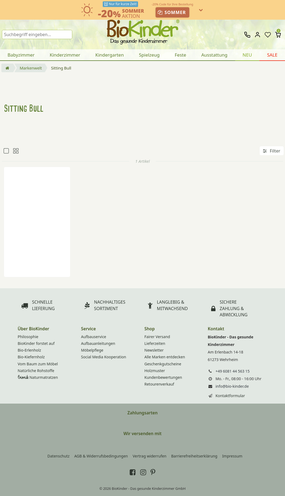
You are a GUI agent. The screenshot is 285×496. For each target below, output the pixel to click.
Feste (180, 55)
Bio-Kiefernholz (31, 356)
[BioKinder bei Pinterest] (153, 472)
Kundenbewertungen (163, 377)
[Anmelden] (257, 34)
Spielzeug (149, 55)
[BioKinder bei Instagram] (143, 472)
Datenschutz (58, 456)
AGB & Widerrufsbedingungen (101, 456)
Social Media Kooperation (103, 356)
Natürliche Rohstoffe (36, 370)
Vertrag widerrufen (149, 456)
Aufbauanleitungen (98, 343)
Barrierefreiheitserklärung (194, 456)
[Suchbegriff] (37, 34)
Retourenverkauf (159, 384)
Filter (271, 151)
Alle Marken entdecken (165, 356)
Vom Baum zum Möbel (38, 363)
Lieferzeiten (155, 343)
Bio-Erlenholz (29, 350)
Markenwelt (31, 68)
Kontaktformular (230, 395)
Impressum (232, 456)
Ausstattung (214, 55)
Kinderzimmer (65, 55)
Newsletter (154, 350)
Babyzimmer (21, 55)
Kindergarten (109, 55)
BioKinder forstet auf (36, 343)
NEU (247, 55)
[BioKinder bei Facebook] (132, 472)
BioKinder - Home (142, 29)
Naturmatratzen (38, 377)
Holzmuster (155, 370)
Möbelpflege (92, 350)
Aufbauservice (93, 336)
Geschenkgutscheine (163, 363)
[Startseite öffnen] (7, 68)
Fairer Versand (157, 336)
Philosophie (28, 336)
